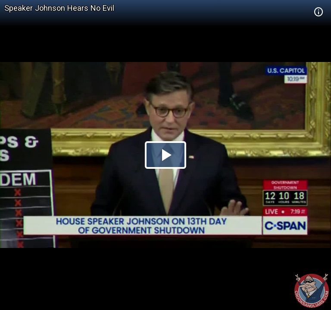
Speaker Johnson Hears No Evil (59, 7)
